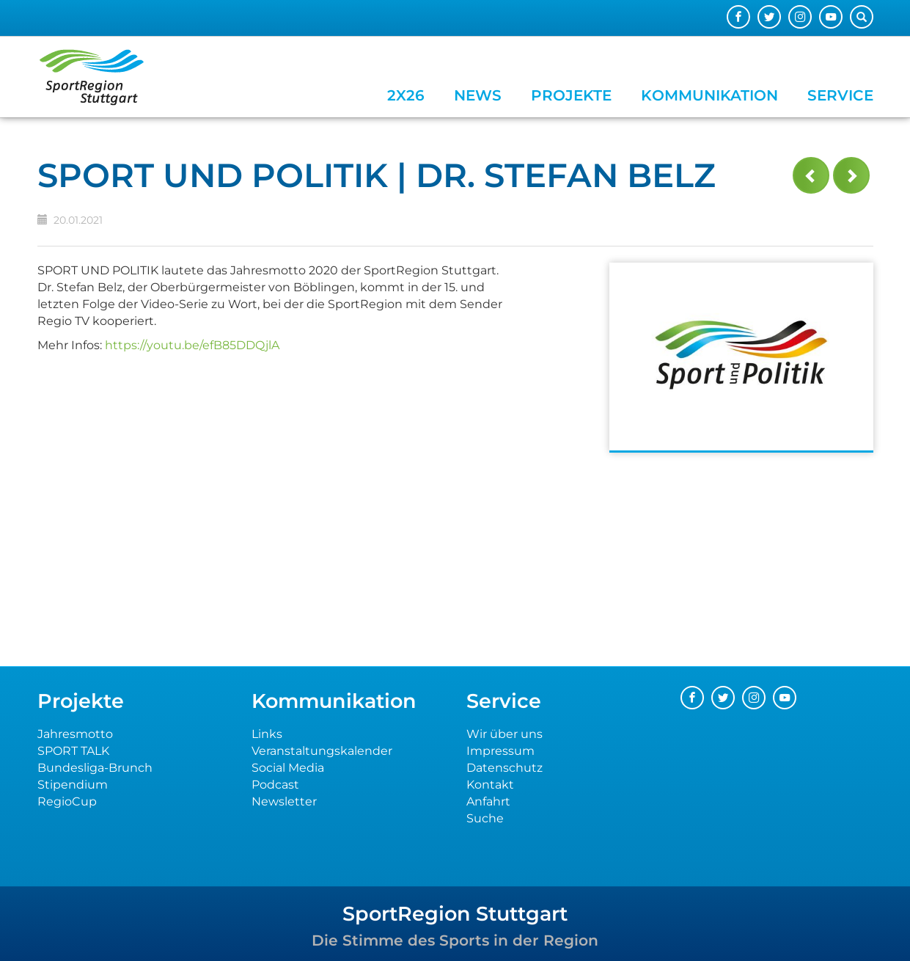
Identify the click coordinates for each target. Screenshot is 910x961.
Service (840, 95)
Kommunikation (709, 95)
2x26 (406, 95)
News (478, 95)
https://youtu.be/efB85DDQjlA (192, 345)
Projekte (571, 95)
